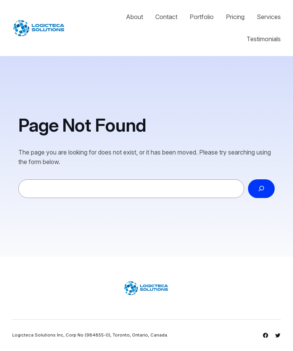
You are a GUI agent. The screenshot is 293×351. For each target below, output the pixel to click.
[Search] (261, 188)
